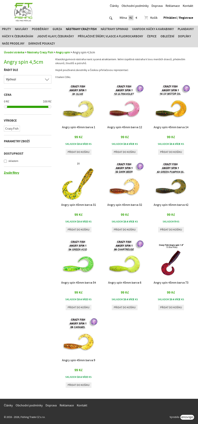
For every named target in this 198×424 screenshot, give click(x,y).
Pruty (6, 29)
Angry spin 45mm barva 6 (124, 282)
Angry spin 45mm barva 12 (124, 127)
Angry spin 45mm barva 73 (171, 282)
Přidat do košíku (79, 152)
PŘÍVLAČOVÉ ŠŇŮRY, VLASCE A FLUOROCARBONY (110, 36)
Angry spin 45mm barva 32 (124, 205)
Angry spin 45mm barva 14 (171, 127)
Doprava (157, 6)
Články (114, 6)
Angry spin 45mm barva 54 (78, 282)
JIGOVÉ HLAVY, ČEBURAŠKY (55, 36)
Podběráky (40, 29)
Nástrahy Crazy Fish (81, 29)
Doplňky (184, 36)
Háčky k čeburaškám (17, 36)
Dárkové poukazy (41, 43)
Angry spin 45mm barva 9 (78, 360)
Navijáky (21, 29)
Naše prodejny (13, 43)
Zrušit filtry (11, 173)
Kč (131, 18)
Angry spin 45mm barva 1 (78, 127)
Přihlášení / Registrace (178, 18)
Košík (151, 18)
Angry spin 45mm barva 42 (171, 205)
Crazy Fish (12, 128)
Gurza (57, 29)
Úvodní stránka (14, 52)
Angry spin (63, 52)
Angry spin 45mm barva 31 (78, 205)
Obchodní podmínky (135, 6)
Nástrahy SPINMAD (114, 29)
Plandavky (186, 29)
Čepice (152, 36)
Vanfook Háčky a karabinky (153, 29)
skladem (13, 161)
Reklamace (173, 6)
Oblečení (167, 36)
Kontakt (188, 6)
